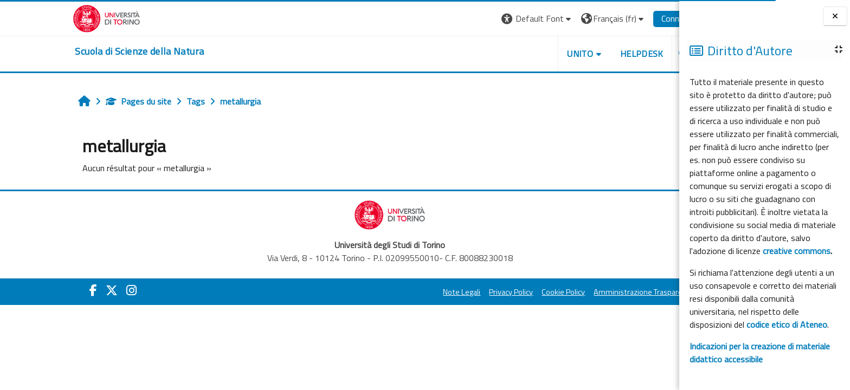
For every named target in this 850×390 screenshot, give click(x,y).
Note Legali (411, 292)
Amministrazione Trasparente (594, 292)
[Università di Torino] (57, 17)
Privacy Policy (461, 292)
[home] (89, 51)
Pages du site (88, 101)
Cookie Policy (513, 292)
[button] (487, 18)
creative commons (796, 250)
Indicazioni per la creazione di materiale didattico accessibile (760, 353)
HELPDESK (591, 53)
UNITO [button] (530, 53)
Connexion (629, 18)
